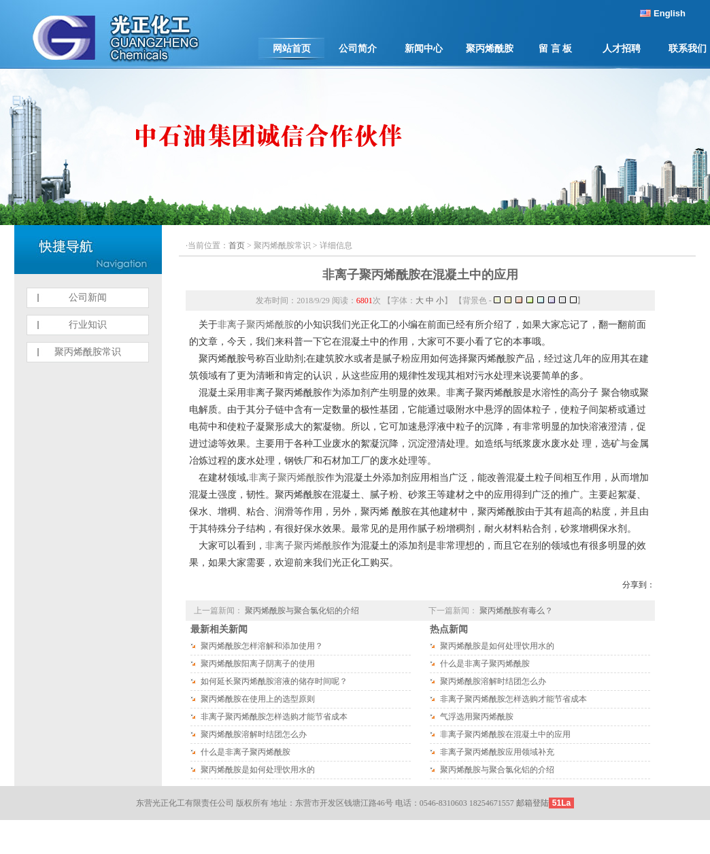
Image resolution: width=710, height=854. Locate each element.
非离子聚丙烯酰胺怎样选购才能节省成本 (274, 716)
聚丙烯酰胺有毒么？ (516, 610)
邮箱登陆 (532, 803)
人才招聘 (622, 49)
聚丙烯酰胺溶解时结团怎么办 (254, 734)
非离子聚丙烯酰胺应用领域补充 (497, 752)
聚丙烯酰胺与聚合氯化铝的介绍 (302, 610)
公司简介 (358, 49)
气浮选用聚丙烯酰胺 (476, 716)
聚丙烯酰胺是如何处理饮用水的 (258, 769)
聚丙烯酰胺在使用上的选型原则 (258, 699)
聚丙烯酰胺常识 (87, 352)
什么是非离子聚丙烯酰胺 (245, 752)
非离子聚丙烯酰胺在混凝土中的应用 (420, 274)
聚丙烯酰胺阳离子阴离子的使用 (258, 663)
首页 (237, 245)
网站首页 (292, 49)
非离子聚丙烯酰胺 (256, 325)
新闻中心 (424, 49)
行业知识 (88, 325)
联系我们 (688, 49)
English (670, 13)
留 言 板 (555, 49)
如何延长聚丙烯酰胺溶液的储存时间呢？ (274, 681)
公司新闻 (88, 297)
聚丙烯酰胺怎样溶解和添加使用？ (262, 646)
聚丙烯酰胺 (489, 49)
